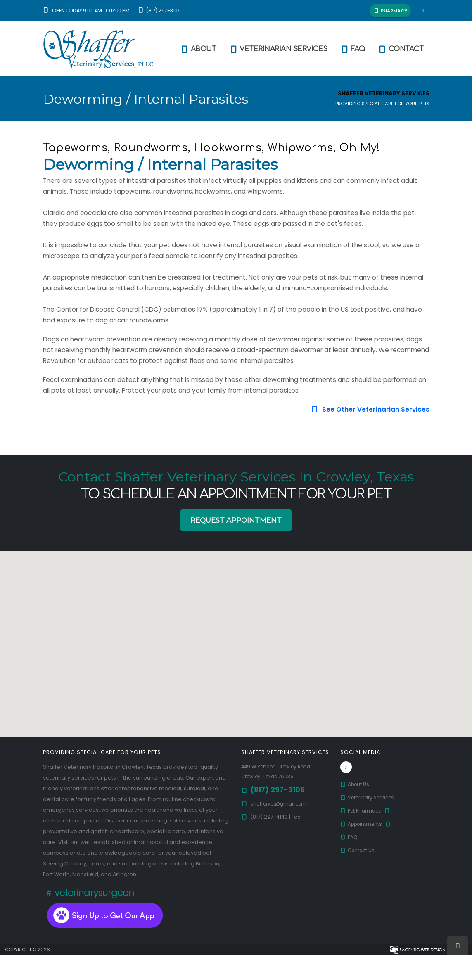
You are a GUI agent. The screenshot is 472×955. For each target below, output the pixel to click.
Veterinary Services (370, 797)
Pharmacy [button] (390, 10)
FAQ (352, 49)
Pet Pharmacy (367, 810)
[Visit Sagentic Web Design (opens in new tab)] (417, 949)
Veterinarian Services (278, 49)
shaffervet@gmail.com (281, 803)
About (198, 49)
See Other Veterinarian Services (370, 409)
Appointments (368, 823)
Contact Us (358, 850)
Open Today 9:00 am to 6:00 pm (86, 10)
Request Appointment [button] (236, 520)
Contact (401, 49)
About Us (356, 784)
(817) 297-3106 (158, 10)
